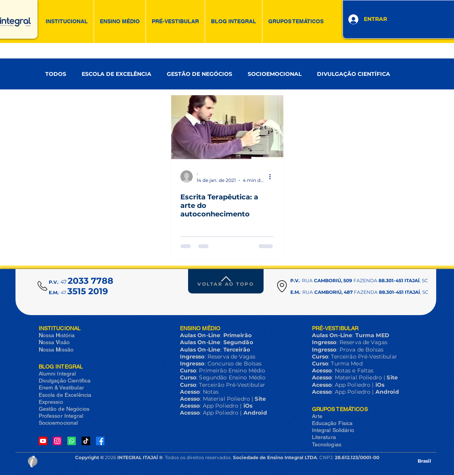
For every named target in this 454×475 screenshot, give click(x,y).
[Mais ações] (273, 176)
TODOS (55, 74)
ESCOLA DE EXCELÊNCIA (116, 74)
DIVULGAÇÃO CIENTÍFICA (353, 74)
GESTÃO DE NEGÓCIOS (199, 74)
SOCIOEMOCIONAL (275, 74)
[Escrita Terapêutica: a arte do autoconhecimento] (227, 127)
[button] (67, 21)
